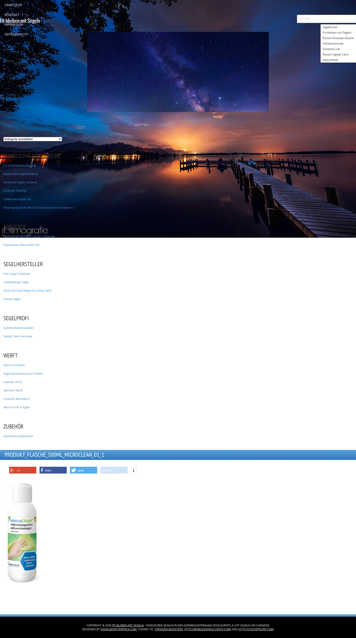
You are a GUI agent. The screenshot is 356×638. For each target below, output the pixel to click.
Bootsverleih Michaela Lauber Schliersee (29, 236)
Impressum (14, 24)
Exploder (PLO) (12, 382)
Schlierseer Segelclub (17, 199)
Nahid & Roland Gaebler (18, 328)
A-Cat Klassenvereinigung (19, 165)
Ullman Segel (11, 299)
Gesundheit (330, 60)
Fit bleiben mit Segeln (128, 625)
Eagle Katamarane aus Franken (23, 374)
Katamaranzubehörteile (18, 436)
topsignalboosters (168, 629)
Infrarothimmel (333, 43)
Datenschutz (16, 34)
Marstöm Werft (12, 390)
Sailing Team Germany (17, 336)
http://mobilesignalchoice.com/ (207, 629)
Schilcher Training (14, 191)
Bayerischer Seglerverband (20, 174)
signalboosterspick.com (119, 629)
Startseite (13, 5)
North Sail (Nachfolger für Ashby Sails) (27, 291)
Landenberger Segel (16, 282)
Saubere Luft (331, 49)
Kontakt (12, 15)
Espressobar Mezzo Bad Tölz (21, 245)
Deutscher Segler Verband (20, 182)
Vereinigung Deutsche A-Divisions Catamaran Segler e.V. (39, 207)
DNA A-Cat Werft (14, 365)
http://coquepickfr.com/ (256, 629)
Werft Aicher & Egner (16, 407)
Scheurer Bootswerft (16, 399)
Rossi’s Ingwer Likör (336, 54)
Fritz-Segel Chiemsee (16, 274)
